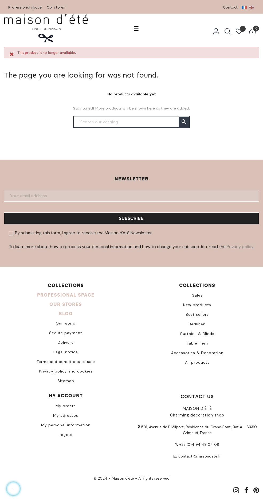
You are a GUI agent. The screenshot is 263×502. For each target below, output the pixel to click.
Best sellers (197, 314)
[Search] (131, 122)
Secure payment (65, 332)
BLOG (66, 313)
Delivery (66, 342)
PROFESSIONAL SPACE (66, 295)
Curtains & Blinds (197, 333)
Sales (197, 295)
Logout (66, 434)
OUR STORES (65, 304)
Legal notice (65, 352)
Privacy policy (240, 246)
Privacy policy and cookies (66, 371)
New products (197, 304)
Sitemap (65, 380)
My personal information (66, 425)
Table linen (197, 343)
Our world (66, 323)
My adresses (65, 415)
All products (197, 362)
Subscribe (131, 218)
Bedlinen (197, 324)
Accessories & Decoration (197, 352)
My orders (66, 405)
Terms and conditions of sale (66, 361)
